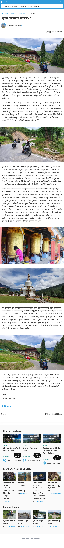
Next (58, 448)
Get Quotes (17, 455)
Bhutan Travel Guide (10, 13)
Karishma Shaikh (55, 494)
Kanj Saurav (39, 501)
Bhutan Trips (22, 13)
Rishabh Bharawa (11, 526)
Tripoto (7, 501)
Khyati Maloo (24, 494)
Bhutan (7, 406)
